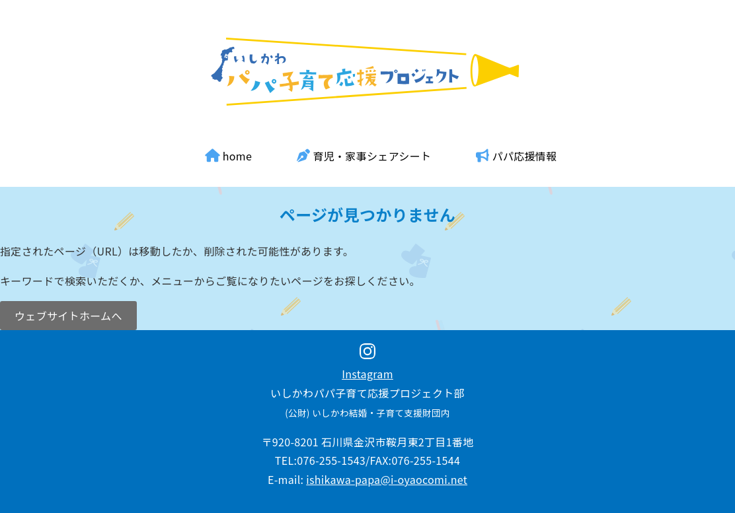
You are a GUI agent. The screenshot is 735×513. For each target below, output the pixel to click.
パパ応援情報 (516, 156)
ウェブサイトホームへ (68, 316)
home (228, 156)
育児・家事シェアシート (364, 156)
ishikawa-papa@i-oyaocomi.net (386, 479)
